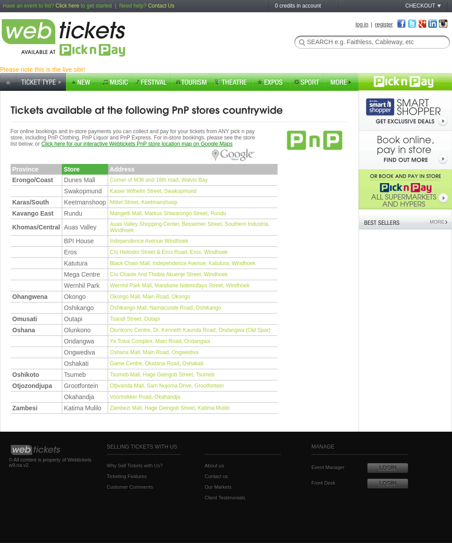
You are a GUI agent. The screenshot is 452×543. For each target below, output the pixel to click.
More (341, 83)
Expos (271, 83)
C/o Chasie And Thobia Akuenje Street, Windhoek (169, 274)
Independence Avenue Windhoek (149, 241)
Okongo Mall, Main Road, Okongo (150, 297)
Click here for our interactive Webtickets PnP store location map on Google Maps (137, 144)
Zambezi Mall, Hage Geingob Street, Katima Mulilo (170, 408)
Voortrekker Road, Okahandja (145, 397)
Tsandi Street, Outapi (135, 319)
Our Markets (218, 487)
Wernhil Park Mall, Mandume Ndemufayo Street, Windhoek (180, 285)
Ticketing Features (127, 476)
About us (214, 465)
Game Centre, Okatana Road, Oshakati (156, 363)
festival (151, 83)
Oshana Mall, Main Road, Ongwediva (154, 352)
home (8, 83)
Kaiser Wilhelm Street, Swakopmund (153, 191)
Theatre (231, 83)
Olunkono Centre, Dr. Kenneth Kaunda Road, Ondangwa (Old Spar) (190, 330)
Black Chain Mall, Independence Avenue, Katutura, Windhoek (182, 263)
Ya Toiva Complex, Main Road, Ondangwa (160, 341)
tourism (191, 83)
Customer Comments (130, 487)
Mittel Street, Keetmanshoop (143, 202)
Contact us (216, 476)
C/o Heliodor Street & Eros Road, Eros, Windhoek (169, 252)
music (115, 83)
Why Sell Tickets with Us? (135, 465)
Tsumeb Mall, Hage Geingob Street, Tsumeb (162, 375)
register (384, 24)
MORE (438, 222)
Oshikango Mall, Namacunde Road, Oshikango (165, 308)
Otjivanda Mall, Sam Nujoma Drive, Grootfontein (167, 386)
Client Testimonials (225, 497)
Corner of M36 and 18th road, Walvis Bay (159, 180)
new (82, 83)
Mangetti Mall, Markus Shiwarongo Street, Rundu (168, 213)
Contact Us (161, 6)
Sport (307, 83)
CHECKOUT (420, 6)
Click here (67, 6)
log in (361, 24)
